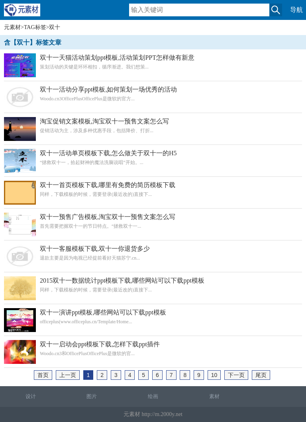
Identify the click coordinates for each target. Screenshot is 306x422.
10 (214, 375)
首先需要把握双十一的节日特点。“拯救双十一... (153, 221)
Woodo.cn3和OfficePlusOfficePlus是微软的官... (153, 348)
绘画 (153, 396)
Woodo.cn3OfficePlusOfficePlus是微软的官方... (153, 93)
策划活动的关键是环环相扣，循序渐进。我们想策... (153, 61)
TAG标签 (35, 27)
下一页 (236, 375)
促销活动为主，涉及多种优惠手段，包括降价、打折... (153, 125)
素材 (214, 396)
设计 (31, 396)
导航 (296, 9)
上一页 (67, 375)
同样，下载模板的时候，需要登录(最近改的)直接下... (153, 189)
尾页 (261, 375)
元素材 (12, 27)
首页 (43, 375)
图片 (91, 396)
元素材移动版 (26, 13)
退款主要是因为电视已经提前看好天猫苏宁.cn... (153, 253)
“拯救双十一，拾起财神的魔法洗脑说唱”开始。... (153, 157)
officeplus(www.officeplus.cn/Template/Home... (153, 316)
